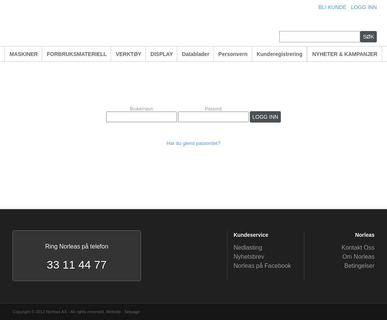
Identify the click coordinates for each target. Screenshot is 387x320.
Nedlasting (248, 247)
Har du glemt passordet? (193, 143)
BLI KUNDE (333, 7)
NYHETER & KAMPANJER (344, 54)
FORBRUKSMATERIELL (77, 54)
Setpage (132, 311)
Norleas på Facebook (262, 266)
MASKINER (23, 54)
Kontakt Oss (358, 247)
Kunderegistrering (279, 54)
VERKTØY (128, 54)
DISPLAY (161, 54)
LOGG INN (364, 7)
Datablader (195, 54)
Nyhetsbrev (249, 256)
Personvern (233, 54)
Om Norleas (358, 256)
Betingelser (359, 266)
